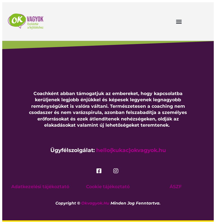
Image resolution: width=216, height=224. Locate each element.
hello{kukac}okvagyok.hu (131, 150)
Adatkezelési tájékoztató (40, 186)
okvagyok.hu (95, 203)
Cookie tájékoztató (108, 186)
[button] (179, 21)
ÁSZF (176, 186)
